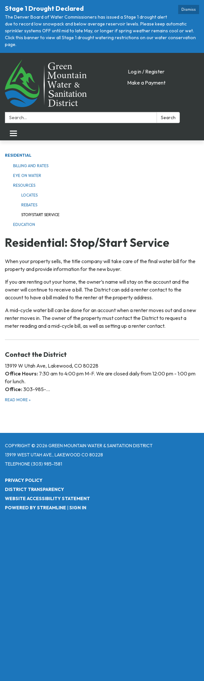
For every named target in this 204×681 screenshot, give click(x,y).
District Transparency (34, 489)
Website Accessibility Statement (47, 498)
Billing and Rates (30, 165)
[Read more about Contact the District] (102, 376)
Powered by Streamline (35, 508)
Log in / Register (146, 71)
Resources (24, 185)
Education (24, 224)
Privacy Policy (23, 480)
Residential (18, 155)
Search (168, 117)
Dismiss (188, 9)
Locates (29, 195)
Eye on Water (27, 175)
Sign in (77, 508)
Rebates (29, 204)
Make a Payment (146, 82)
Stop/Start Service (40, 214)
